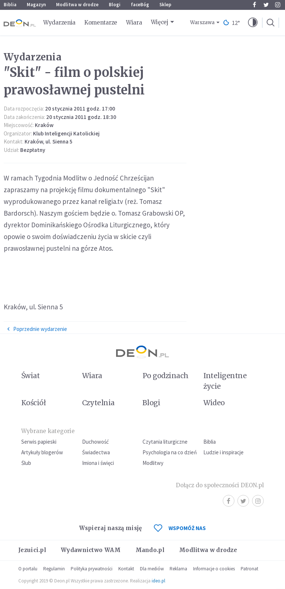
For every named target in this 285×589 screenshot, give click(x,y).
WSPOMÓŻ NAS (180, 528)
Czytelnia (98, 402)
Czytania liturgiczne (165, 441)
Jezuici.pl (32, 550)
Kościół (33, 402)
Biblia (10, 4)
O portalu (27, 569)
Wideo (214, 402)
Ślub (26, 462)
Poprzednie (37, 329)
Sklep (165, 4)
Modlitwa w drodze (77, 4)
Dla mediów (152, 569)
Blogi (115, 4)
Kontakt (126, 569)
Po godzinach (165, 375)
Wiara (134, 22)
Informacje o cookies (214, 569)
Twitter (266, 5)
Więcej (160, 22)
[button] (252, 23)
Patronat (249, 569)
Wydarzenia (59, 22)
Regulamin (54, 569)
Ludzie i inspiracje (223, 452)
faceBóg (140, 4)
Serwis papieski (38, 441)
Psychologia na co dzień (169, 452)
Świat (30, 375)
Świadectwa (96, 452)
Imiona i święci (98, 462)
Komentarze (100, 22)
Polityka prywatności (91, 569)
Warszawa (202, 22)
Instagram (277, 5)
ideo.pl (158, 581)
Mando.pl (150, 550)
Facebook (254, 5)
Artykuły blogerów (42, 452)
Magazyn (36, 4)
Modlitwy (152, 462)
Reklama (178, 569)
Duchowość (95, 441)
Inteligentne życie (225, 381)
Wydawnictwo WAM (91, 550)
